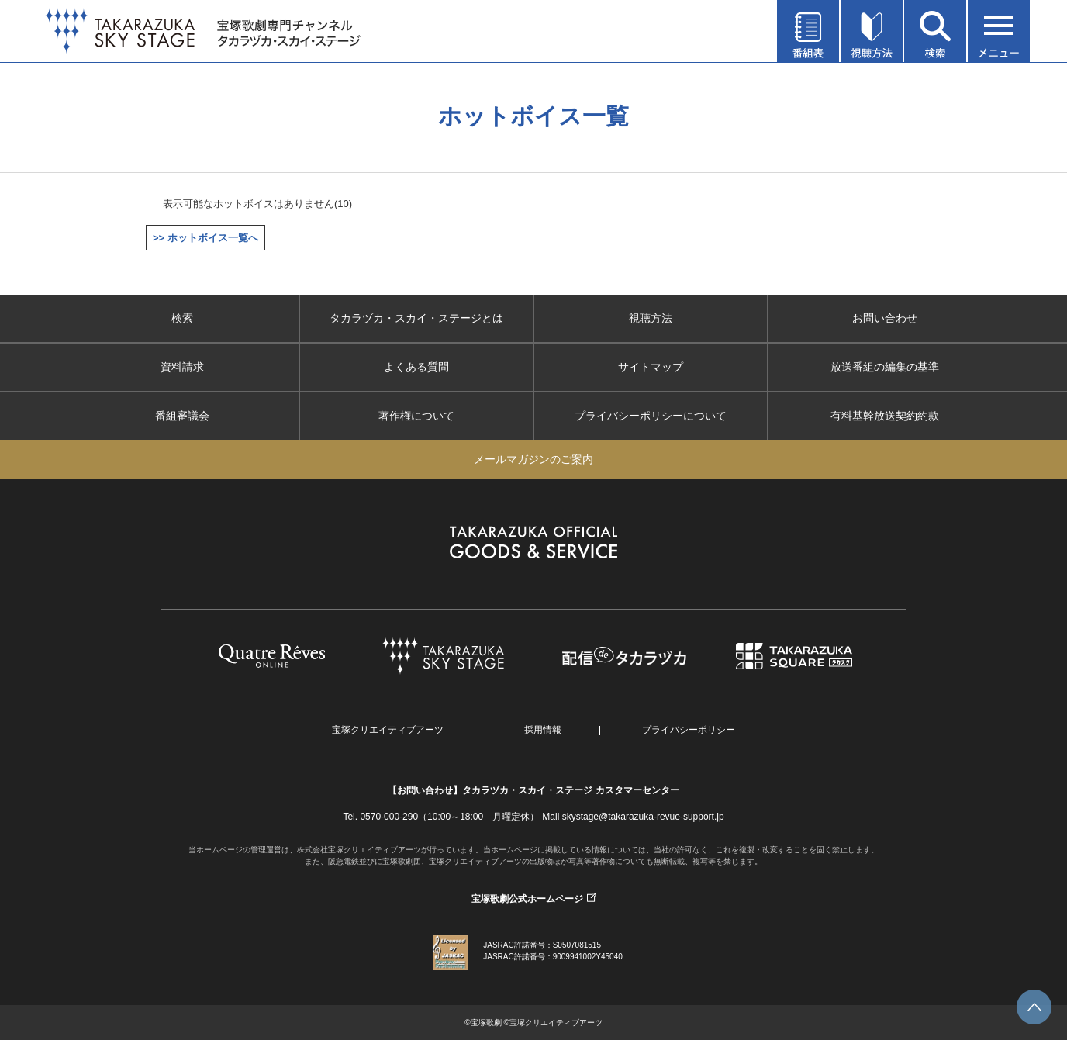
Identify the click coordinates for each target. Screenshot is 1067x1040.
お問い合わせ (884, 318)
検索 (182, 318)
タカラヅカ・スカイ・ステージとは (416, 318)
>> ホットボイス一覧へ (205, 238)
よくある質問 (416, 367)
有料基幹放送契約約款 (884, 415)
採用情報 (542, 729)
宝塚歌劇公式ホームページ (527, 898)
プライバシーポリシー (688, 729)
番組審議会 (182, 415)
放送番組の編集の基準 (884, 367)
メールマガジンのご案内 (533, 459)
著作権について (416, 415)
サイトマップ (650, 367)
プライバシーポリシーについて (651, 415)
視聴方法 (650, 318)
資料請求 (182, 367)
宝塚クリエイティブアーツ (388, 729)
